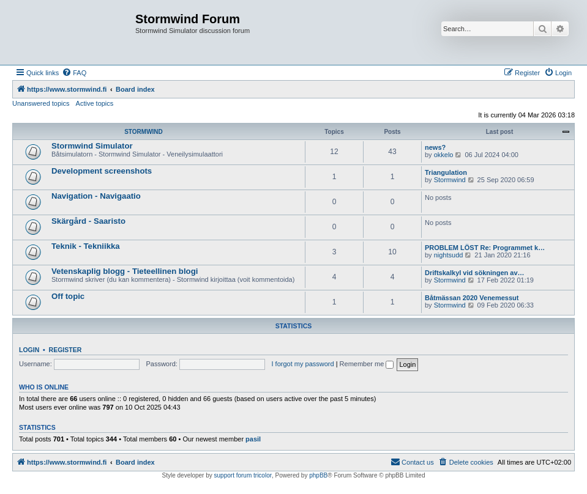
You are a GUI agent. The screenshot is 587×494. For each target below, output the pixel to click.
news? (435, 147)
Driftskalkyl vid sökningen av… (475, 272)
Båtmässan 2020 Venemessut (471, 297)
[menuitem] (74, 72)
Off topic (67, 296)
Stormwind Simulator (92, 145)
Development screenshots (101, 170)
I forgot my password (303, 363)
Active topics (95, 103)
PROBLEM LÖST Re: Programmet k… (485, 247)
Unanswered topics (41, 103)
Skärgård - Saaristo (88, 221)
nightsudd (448, 255)
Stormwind (450, 179)
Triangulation (446, 172)
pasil (253, 439)
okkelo (444, 154)
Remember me (367, 363)
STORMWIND (143, 131)
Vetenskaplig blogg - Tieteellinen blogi (124, 271)
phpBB (318, 475)
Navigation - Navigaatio (96, 196)
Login (29, 349)
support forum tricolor (243, 475)
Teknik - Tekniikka (85, 246)
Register (65, 349)
